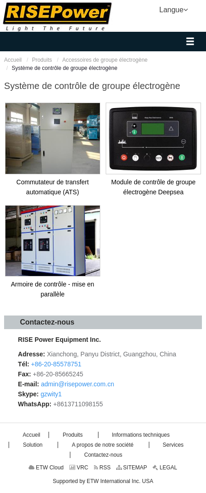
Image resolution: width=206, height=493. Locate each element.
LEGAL (164, 467)
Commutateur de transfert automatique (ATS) (52, 187)
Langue (173, 9)
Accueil (13, 60)
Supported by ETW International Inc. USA (103, 481)
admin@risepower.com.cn (77, 384)
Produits (42, 60)
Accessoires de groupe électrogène (104, 60)
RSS (102, 467)
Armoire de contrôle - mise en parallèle (52, 289)
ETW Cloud (46, 467)
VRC (78, 467)
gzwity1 (51, 394)
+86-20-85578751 (56, 364)
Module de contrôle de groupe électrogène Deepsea (153, 187)
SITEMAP (131, 467)
